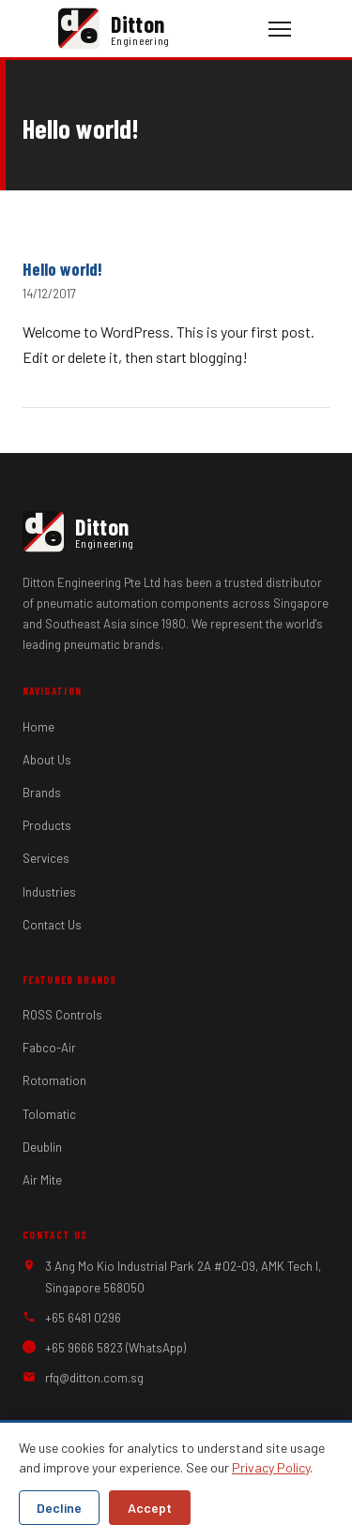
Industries (49, 891)
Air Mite (42, 1179)
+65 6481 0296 (83, 1317)
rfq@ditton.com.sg (94, 1377)
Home (38, 726)
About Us (47, 759)
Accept (150, 1508)
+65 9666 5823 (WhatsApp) (115, 1347)
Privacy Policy (271, 1467)
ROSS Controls (62, 1014)
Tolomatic (49, 1114)
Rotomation (54, 1080)
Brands (42, 792)
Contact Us (52, 924)
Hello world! (62, 268)
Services (46, 858)
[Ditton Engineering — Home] (161, 28)
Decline (59, 1508)
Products (47, 825)
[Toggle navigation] (280, 29)
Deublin (42, 1147)
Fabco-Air (49, 1047)
